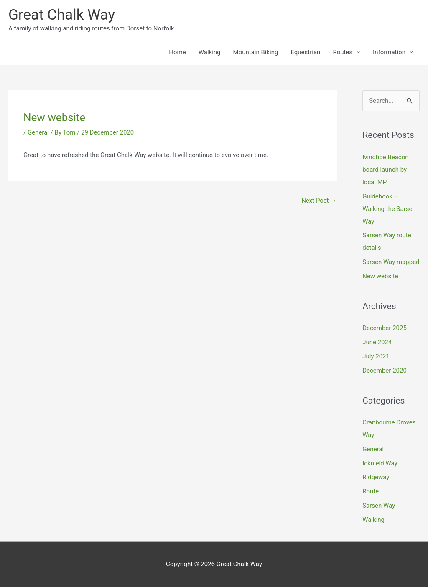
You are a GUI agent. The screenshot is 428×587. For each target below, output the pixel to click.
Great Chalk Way (61, 14)
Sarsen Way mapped (390, 262)
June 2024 (377, 342)
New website (380, 276)
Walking (210, 52)
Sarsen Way (378, 505)
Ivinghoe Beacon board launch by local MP (385, 169)
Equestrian (305, 52)
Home (177, 52)
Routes (342, 52)
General (38, 132)
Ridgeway (375, 477)
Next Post (318, 200)
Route (370, 491)
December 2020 (384, 370)
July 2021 (376, 356)
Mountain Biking (255, 52)
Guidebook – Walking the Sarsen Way (389, 209)
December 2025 (384, 328)
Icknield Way (379, 463)
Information (389, 52)
